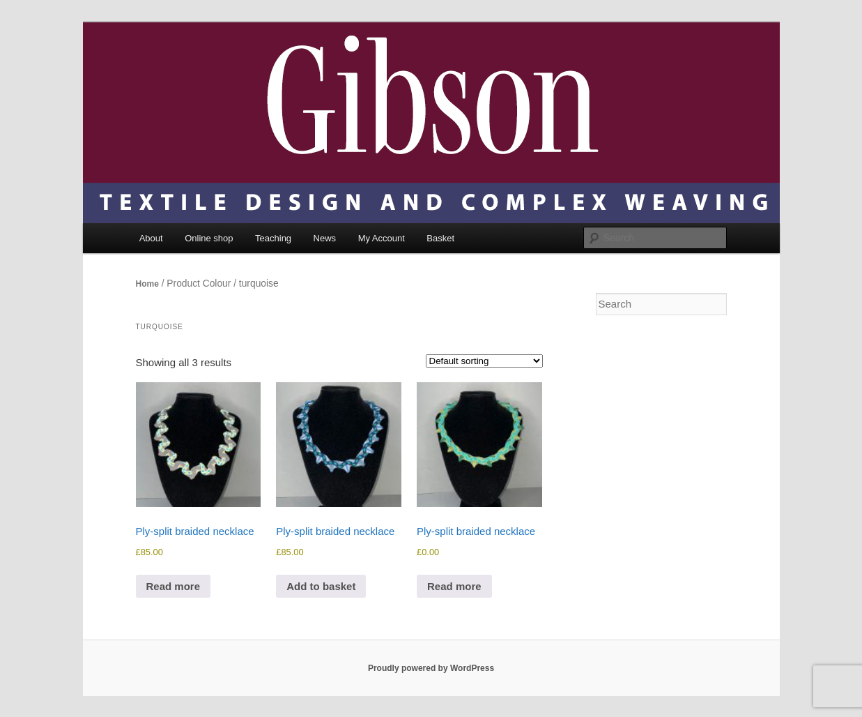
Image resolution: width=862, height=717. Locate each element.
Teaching (273, 238)
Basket (440, 238)
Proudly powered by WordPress (431, 668)
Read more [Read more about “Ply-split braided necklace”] (173, 586)
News (325, 238)
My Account (381, 238)
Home (147, 284)
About (151, 238)
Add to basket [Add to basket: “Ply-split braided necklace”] (320, 586)
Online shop (209, 238)
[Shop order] (484, 361)
